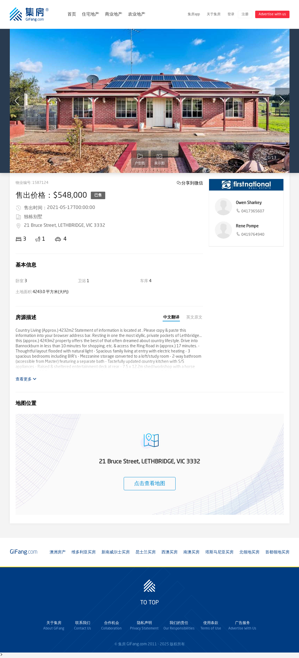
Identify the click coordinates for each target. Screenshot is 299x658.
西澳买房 (169, 552)
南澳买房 (191, 552)
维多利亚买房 (84, 552)
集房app (194, 14)
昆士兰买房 (146, 552)
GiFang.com (137, 644)
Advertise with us (272, 14)
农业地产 (136, 14)
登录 (230, 14)
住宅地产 (90, 14)
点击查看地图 (149, 483)
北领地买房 (249, 552)
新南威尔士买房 (115, 552)
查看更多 (26, 379)
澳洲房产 (58, 552)
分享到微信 (192, 183)
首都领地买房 (277, 552)
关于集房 (214, 14)
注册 (245, 14)
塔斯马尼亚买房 (219, 552)
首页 (71, 14)
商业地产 (113, 14)
